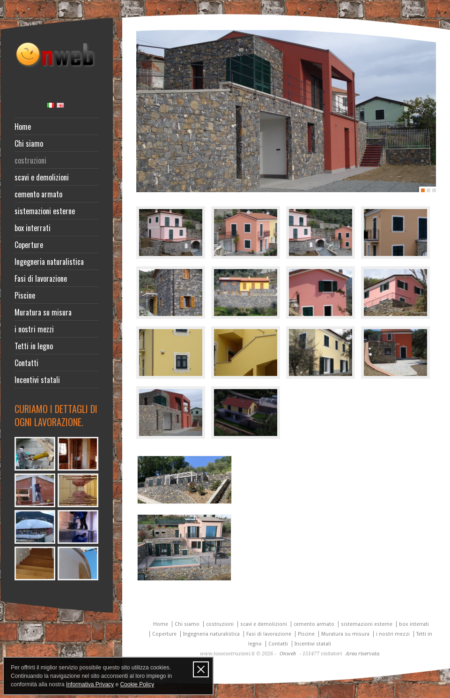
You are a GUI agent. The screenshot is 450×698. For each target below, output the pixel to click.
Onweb (288, 654)
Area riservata (362, 654)
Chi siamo (29, 143)
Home (23, 126)
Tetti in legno (34, 346)
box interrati (33, 228)
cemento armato (38, 194)
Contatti (26, 363)
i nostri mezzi (34, 329)
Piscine (25, 295)
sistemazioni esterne (45, 211)
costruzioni (30, 160)
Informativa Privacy (90, 684)
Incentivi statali (37, 379)
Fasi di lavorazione (41, 278)
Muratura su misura (43, 312)
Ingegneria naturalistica (49, 261)
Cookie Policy (137, 684)
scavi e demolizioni (42, 177)
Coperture (29, 244)
